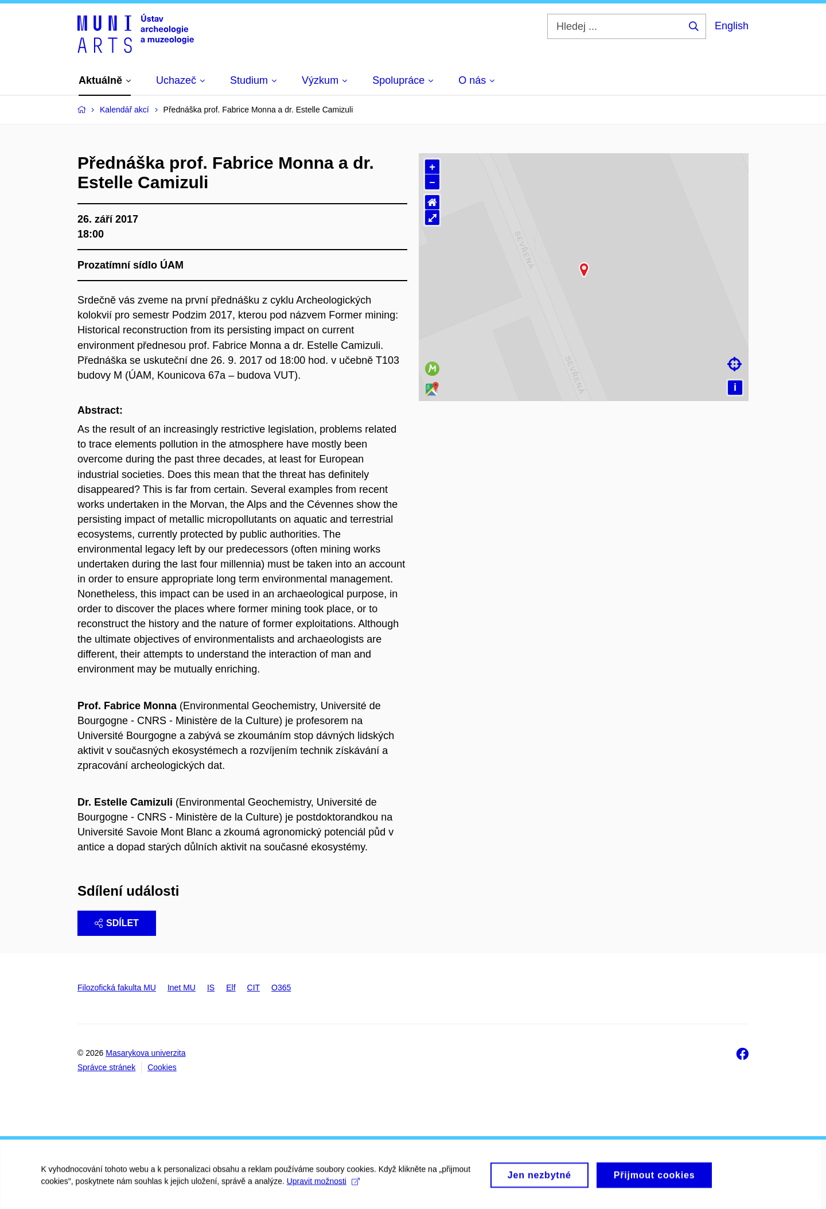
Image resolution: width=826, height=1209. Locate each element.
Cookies (162, 1067)
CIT (253, 987)
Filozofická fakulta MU (116, 987)
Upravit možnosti (322, 1193)
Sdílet (117, 923)
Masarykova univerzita (145, 1053)
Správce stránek (106, 1067)
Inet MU (181, 987)
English (732, 26)
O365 (281, 987)
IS (211, 987)
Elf (230, 987)
